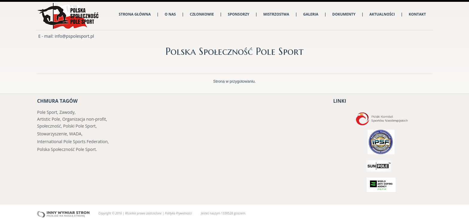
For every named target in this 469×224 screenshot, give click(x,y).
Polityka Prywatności (178, 213)
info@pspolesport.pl (74, 36)
